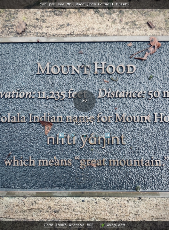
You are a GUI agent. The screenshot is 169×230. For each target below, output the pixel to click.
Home (48, 225)
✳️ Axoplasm (112, 225)
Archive (76, 225)
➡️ (107, 135)
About (61, 225)
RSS (90, 225)
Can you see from (84, 4)
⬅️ (61, 135)
